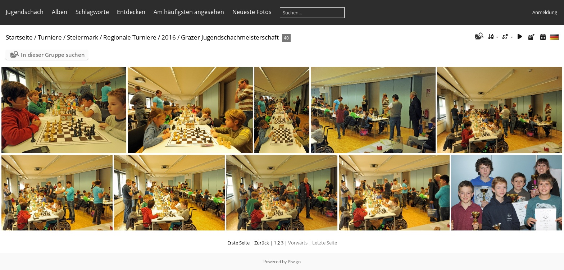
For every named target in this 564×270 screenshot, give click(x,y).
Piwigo (294, 261)
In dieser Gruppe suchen (53, 54)
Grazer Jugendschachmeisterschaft (230, 37)
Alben (59, 12)
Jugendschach (25, 12)
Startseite (19, 37)
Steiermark (82, 37)
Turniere (50, 37)
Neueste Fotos (252, 12)
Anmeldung (544, 12)
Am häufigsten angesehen (189, 12)
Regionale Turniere (129, 37)
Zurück (261, 242)
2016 (169, 37)
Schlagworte (92, 12)
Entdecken (131, 12)
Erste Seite (238, 242)
